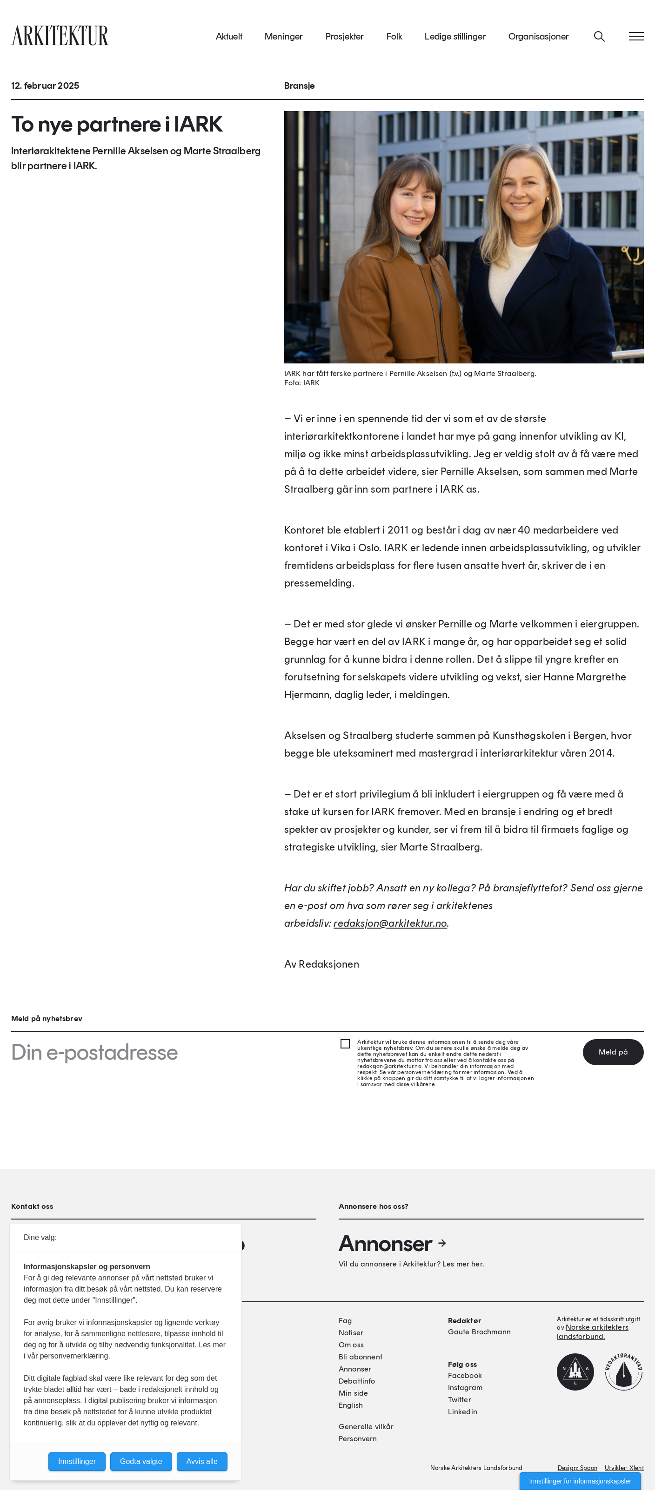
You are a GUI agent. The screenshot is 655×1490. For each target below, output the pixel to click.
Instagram (465, 1387)
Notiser (351, 1332)
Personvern (358, 1438)
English (351, 1405)
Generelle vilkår (366, 1426)
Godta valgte (141, 1461)
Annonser (393, 1243)
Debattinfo (357, 1381)
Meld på (613, 1052)
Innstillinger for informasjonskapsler (580, 1481)
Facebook (465, 1375)
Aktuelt (229, 36)
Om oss (351, 1344)
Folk (395, 36)
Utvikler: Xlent (624, 1467)
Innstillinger (77, 1461)
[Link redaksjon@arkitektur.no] (390, 923)
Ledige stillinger (455, 36)
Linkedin (462, 1411)
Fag (345, 1320)
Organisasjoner (538, 36)
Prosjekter (345, 36)
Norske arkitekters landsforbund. (592, 1332)
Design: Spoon (577, 1467)
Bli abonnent (360, 1356)
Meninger (284, 36)
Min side (353, 1393)
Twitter (459, 1399)
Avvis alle (202, 1461)
